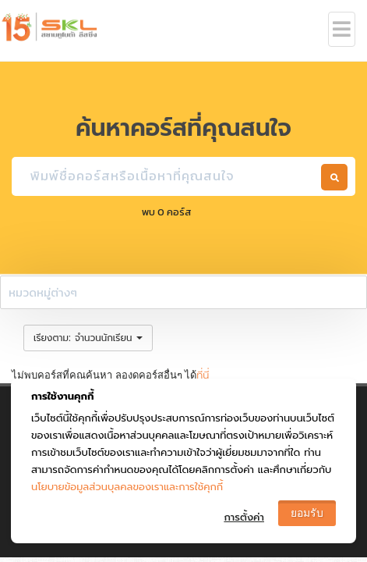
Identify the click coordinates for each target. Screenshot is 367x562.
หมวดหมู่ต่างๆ (43, 292)
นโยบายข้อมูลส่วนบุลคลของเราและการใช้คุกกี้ (127, 486)
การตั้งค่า (244, 517)
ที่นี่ (202, 375)
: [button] (88, 337)
